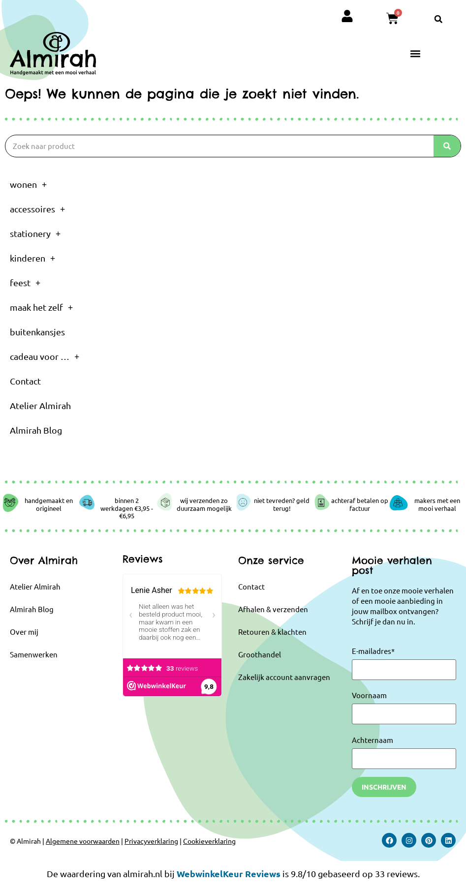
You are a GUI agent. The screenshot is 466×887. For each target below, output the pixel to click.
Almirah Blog (36, 430)
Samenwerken (34, 654)
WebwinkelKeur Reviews (228, 873)
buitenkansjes (37, 331)
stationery (35, 233)
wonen (28, 184)
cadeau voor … (44, 356)
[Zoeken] (447, 146)
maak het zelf (41, 307)
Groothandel (259, 654)
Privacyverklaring (151, 840)
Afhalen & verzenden (273, 609)
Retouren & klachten (272, 631)
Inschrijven (384, 786)
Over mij (24, 631)
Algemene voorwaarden (83, 840)
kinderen (32, 258)
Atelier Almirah (40, 405)
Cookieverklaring (209, 840)
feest (25, 282)
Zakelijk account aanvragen (284, 676)
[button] (438, 19)
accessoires (37, 209)
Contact (25, 381)
